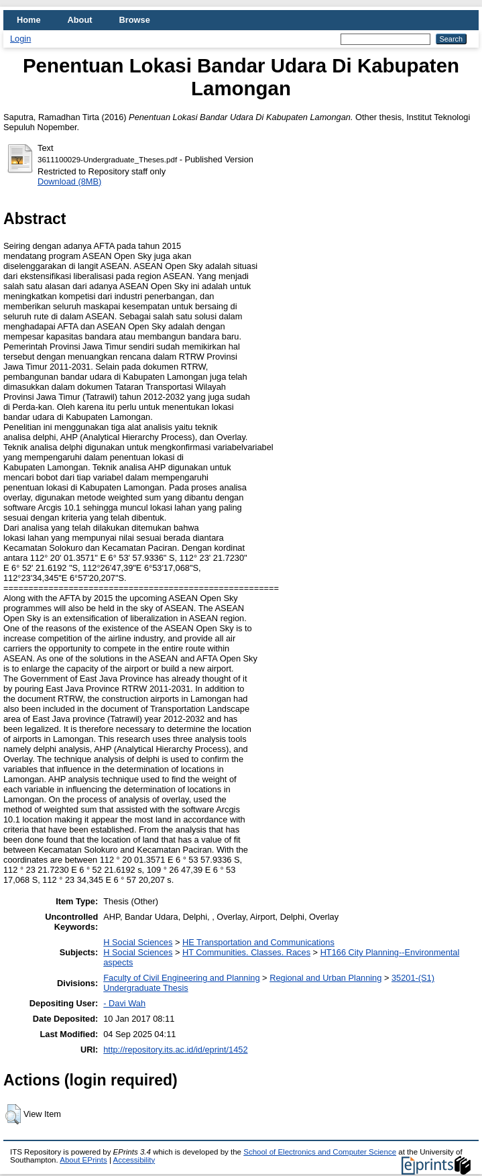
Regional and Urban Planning (325, 978)
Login (20, 39)
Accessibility (134, 1160)
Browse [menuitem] (134, 20)
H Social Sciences (137, 942)
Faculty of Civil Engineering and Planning (181, 978)
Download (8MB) (69, 181)
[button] (13, 1114)
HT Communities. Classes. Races (246, 952)
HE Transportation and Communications (258, 942)
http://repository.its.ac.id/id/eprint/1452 (175, 1050)
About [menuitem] (80, 20)
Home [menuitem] (29, 20)
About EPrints (83, 1160)
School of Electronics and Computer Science (319, 1152)
